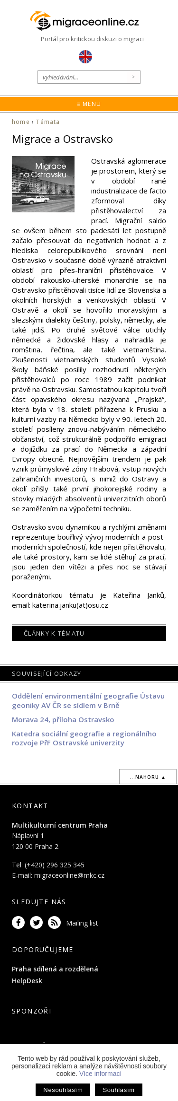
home (21, 122)
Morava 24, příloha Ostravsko (63, 719)
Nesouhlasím (63, 1089)
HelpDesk (27, 980)
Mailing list (82, 922)
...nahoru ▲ (148, 777)
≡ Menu (89, 104)
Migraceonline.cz (89, 21)
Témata (48, 122)
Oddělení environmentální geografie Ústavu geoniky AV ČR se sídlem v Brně (88, 700)
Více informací (100, 1073)
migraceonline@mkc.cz (69, 875)
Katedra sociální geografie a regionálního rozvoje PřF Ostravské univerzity (84, 738)
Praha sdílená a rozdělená (55, 968)
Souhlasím (118, 1089)
